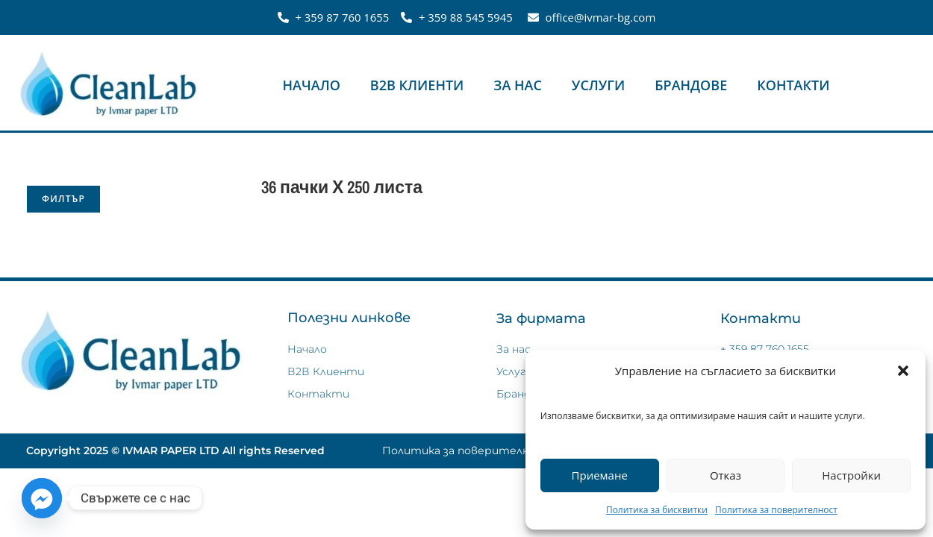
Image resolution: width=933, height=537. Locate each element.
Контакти (793, 85)
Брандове (691, 85)
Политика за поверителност (776, 509)
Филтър (63, 198)
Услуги (598, 85)
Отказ (725, 475)
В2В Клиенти (417, 85)
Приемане (600, 475)
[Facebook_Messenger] (42, 498)
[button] (903, 370)
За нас (517, 85)
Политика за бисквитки (657, 509)
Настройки (851, 475)
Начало (311, 85)
